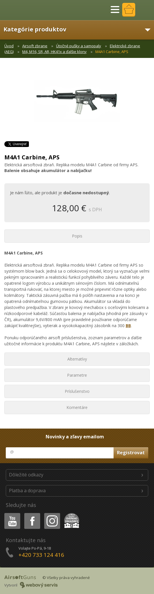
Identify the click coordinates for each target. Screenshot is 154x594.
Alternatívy (77, 359)
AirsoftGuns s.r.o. (24, 10)
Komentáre (77, 407)
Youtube (10, 514)
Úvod (9, 45)
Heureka (70, 514)
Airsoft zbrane (34, 45)
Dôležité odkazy (26, 475)
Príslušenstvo (77, 391)
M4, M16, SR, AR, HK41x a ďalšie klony (54, 51)
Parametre (77, 375)
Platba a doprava (27, 490)
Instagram (51, 514)
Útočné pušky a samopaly (78, 45)
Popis (77, 236)
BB (128, 325)
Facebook (31, 514)
